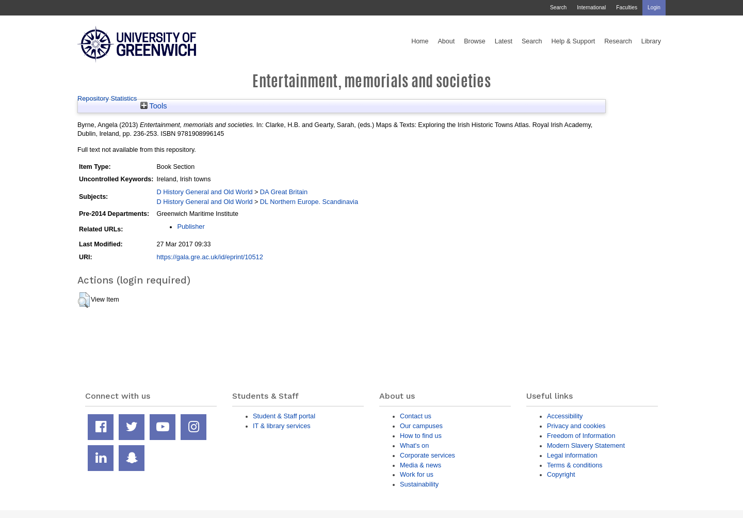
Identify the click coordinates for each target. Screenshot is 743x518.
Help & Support (573, 41)
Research (618, 41)
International (591, 7)
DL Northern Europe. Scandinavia (309, 202)
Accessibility (565, 416)
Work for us (416, 474)
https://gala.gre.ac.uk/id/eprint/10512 (209, 257)
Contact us (415, 416)
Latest (503, 41)
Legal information (572, 455)
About (446, 41)
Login (654, 7)
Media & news (420, 465)
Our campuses (421, 426)
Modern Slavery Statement (586, 445)
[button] (84, 300)
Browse (475, 41)
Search (558, 7)
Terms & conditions (575, 465)
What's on (414, 445)
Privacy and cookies (576, 426)
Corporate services (427, 455)
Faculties (626, 7)
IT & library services (282, 426)
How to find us (421, 435)
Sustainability (419, 484)
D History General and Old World (204, 192)
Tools (153, 106)
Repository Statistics (107, 98)
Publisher (190, 226)
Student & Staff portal (284, 416)
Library (651, 41)
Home (419, 41)
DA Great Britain (284, 192)
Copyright (561, 474)
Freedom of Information (581, 435)
